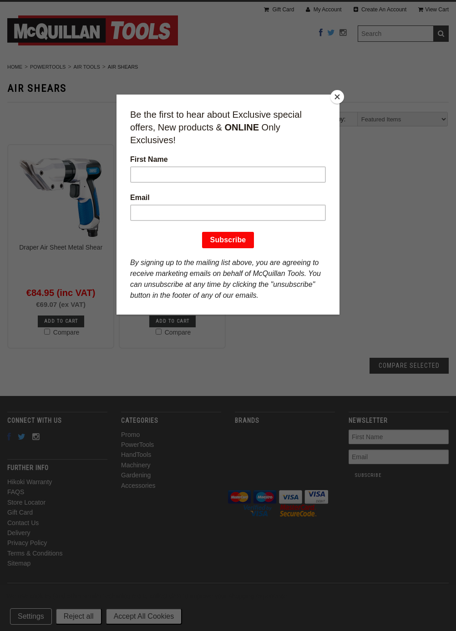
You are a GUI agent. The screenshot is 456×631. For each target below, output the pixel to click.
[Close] (337, 97)
